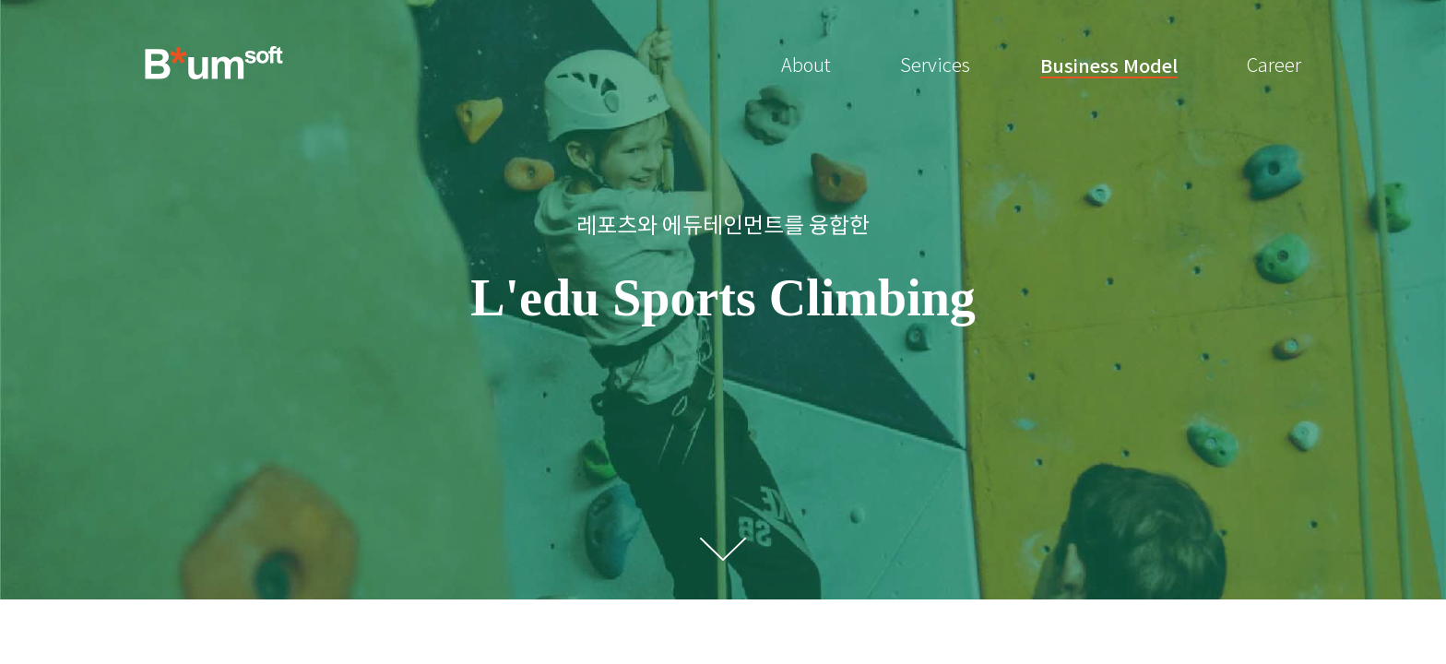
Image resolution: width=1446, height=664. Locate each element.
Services (935, 65)
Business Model (1109, 66)
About (806, 65)
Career (1274, 65)
